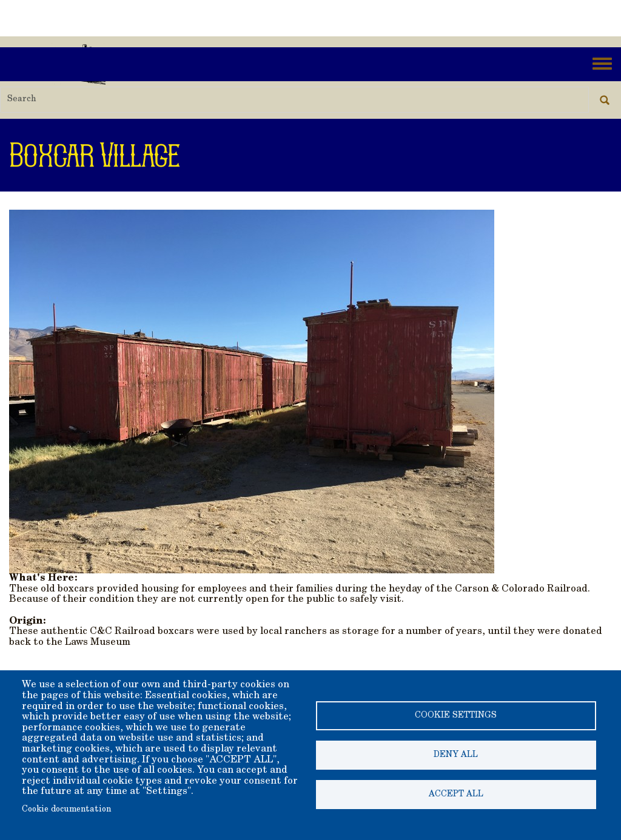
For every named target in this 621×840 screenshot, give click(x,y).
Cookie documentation (66, 809)
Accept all (456, 794)
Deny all (456, 755)
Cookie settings (456, 716)
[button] (251, 390)
